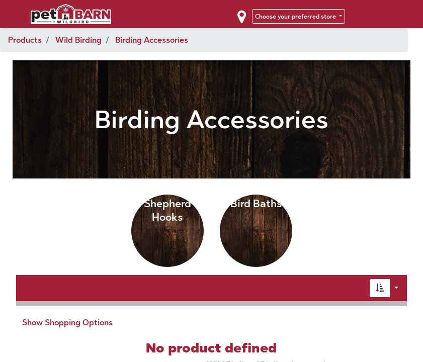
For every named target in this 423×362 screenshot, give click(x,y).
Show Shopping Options (67, 322)
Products (25, 40)
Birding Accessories (151, 40)
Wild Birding (78, 40)
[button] (380, 288)
